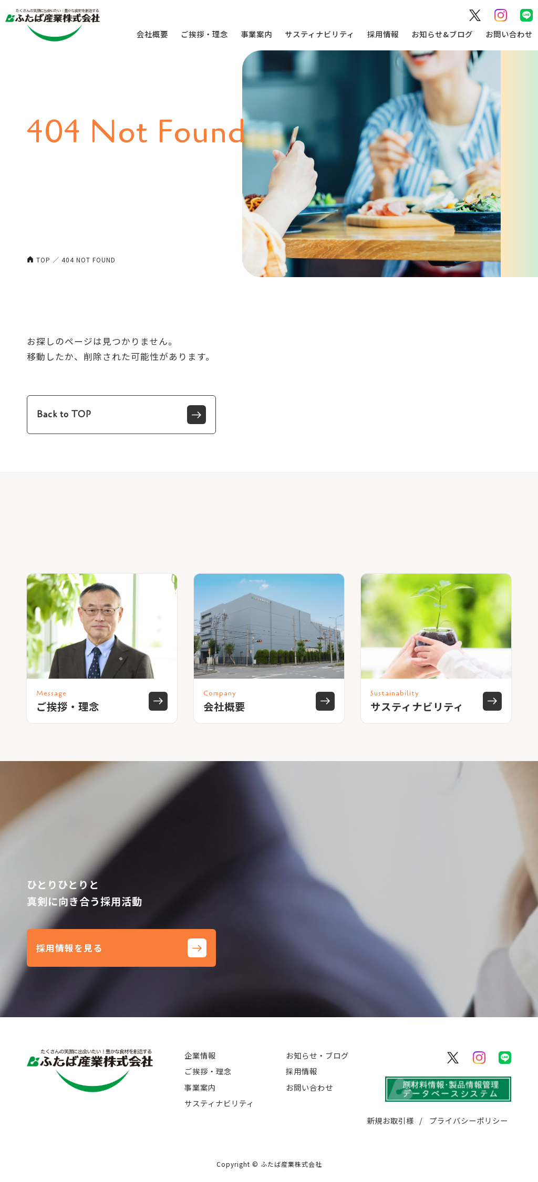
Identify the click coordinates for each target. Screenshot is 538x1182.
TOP (43, 259)
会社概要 (151, 33)
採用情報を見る (121, 947)
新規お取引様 (390, 1120)
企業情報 (200, 1055)
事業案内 (255, 33)
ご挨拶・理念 (203, 33)
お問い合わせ (508, 33)
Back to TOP (121, 414)
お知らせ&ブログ (441, 33)
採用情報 (382, 33)
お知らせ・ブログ (317, 1055)
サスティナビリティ (319, 33)
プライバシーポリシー (468, 1120)
